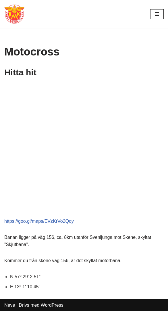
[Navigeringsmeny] (157, 14)
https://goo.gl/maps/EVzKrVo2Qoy (39, 221)
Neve (9, 305)
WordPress (52, 305)
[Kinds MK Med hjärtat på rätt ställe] (14, 14)
